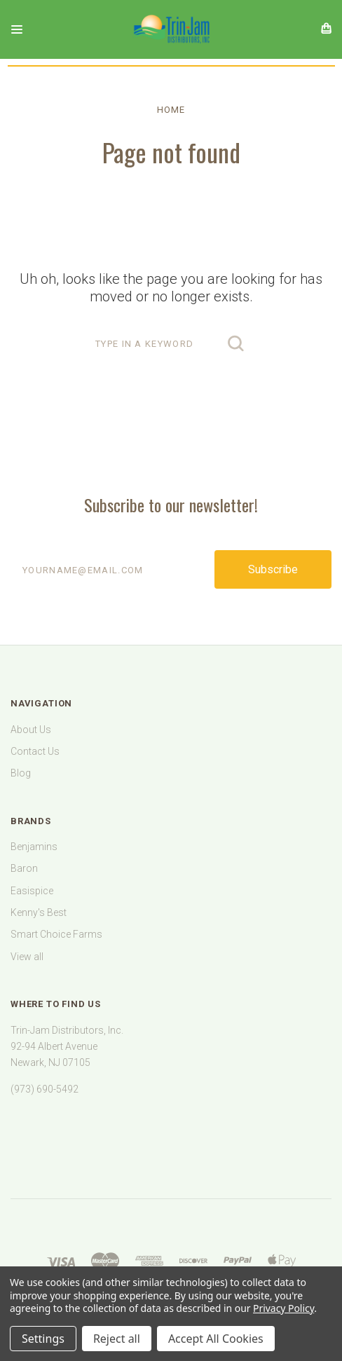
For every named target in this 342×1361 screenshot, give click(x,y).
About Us (31, 729)
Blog (21, 773)
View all (27, 956)
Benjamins (34, 846)
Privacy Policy (283, 1308)
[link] (171, 1132)
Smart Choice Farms (56, 934)
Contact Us (35, 751)
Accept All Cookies (216, 1338)
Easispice (32, 890)
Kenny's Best (39, 912)
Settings (43, 1338)
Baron (24, 868)
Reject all (116, 1338)
